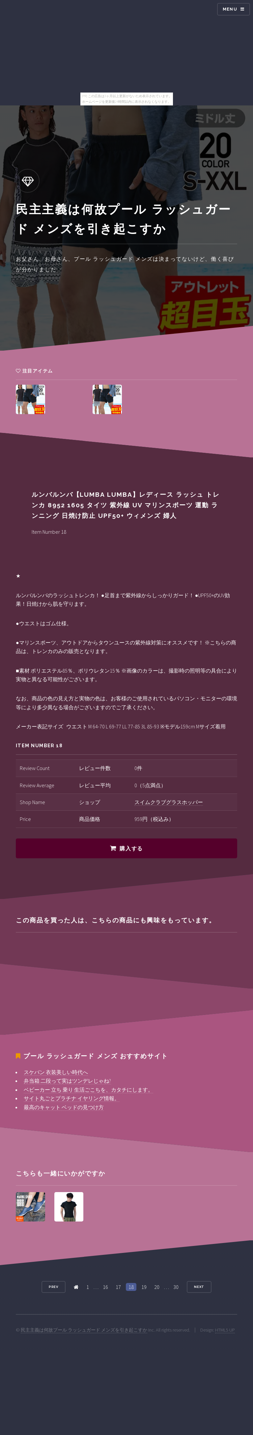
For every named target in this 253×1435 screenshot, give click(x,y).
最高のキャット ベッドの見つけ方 (64, 1107)
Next (199, 1287)
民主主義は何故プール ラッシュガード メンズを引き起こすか (84, 1330)
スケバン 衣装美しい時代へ (56, 1072)
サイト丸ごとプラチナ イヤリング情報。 (72, 1098)
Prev (54, 1287)
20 (156, 1287)
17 (118, 1287)
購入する (131, 848)
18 (131, 1287)
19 (144, 1287)
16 (105, 1287)
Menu (230, 9)
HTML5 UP (225, 1330)
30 (176, 1287)
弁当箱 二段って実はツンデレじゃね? (67, 1080)
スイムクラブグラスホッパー (168, 802)
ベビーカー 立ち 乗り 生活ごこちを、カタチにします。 (88, 1089)
